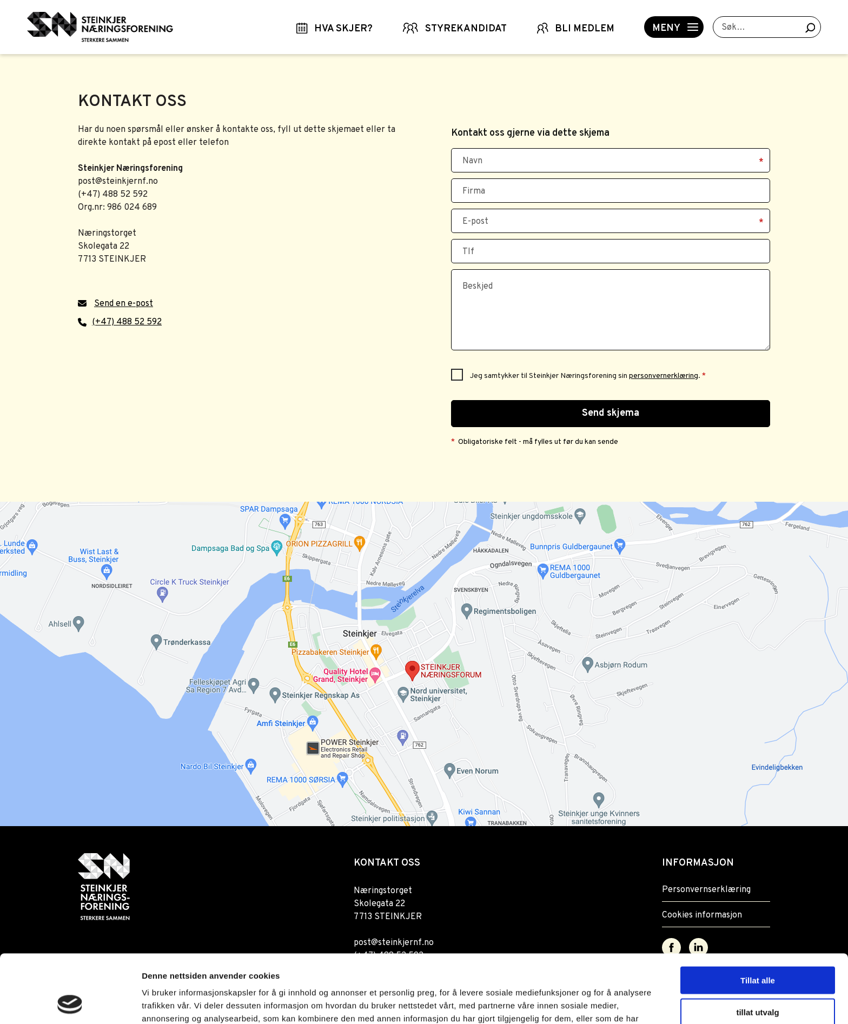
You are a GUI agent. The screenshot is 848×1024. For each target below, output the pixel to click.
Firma (473, 191)
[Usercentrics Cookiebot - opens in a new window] (70, 1003)
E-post (475, 221)
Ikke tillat (757, 979)
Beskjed (477, 286)
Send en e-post (123, 303)
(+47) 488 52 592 (127, 322)
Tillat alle (757, 916)
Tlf (468, 252)
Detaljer (576, 1002)
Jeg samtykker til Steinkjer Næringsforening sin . (588, 376)
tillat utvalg (757, 948)
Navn (472, 161)
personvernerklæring (663, 376)
